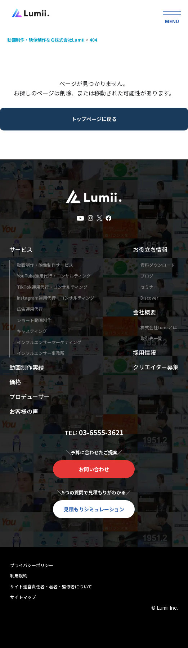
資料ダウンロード (157, 265)
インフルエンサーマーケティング (49, 342)
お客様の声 (23, 411)
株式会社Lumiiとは (158, 327)
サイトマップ (23, 597)
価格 (15, 381)
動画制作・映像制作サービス (45, 265)
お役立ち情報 (150, 249)
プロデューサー (29, 396)
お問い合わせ (94, 469)
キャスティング (32, 331)
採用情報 (144, 352)
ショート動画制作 (34, 320)
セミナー (149, 287)
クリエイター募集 (156, 366)
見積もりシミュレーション (94, 509)
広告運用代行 (30, 309)
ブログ (146, 275)
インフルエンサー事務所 (40, 353)
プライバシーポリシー (31, 565)
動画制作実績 (26, 367)
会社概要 (144, 312)
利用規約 (18, 575)
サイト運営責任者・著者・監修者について (51, 586)
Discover (149, 298)
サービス (20, 249)
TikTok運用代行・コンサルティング (52, 287)
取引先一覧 (151, 338)
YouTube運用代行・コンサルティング (54, 275)
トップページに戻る (94, 119)
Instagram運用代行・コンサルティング (55, 298)
